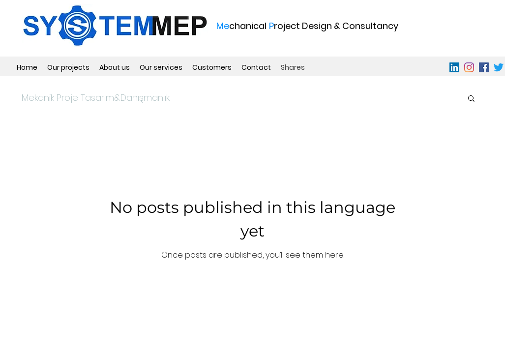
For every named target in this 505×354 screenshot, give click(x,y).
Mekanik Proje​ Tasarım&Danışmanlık (96, 97)
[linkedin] (454, 67)
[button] (471, 99)
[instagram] (469, 67)
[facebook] (484, 67)
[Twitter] (499, 67)
